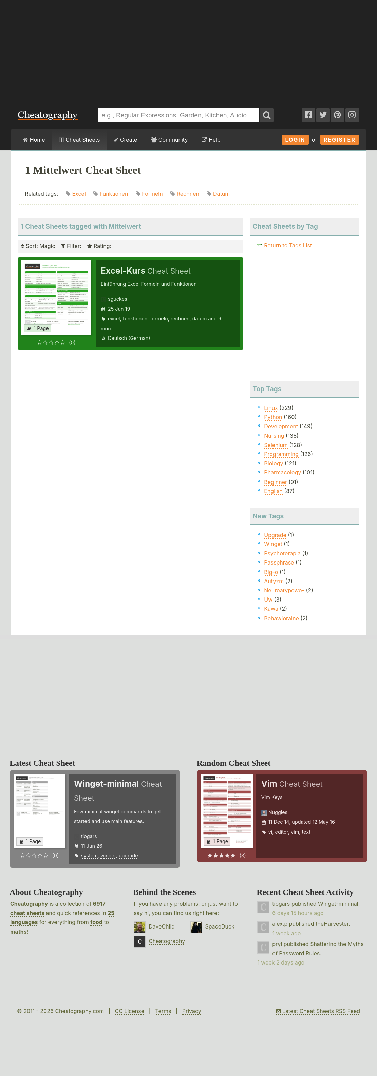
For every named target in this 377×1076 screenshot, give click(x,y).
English (273, 491)
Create (125, 139)
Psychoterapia (282, 553)
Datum (221, 193)
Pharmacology (282, 472)
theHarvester (332, 923)
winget (108, 855)
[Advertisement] (188, 50)
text (306, 832)
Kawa (271, 608)
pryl (277, 944)
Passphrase (279, 562)
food (96, 922)
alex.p (279, 923)
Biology (273, 463)
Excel (79, 193)
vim (295, 832)
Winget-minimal (338, 903)
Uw (268, 599)
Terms (163, 1011)
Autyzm (274, 581)
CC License (129, 1011)
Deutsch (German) (129, 338)
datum (199, 319)
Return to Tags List (288, 245)
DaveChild (162, 926)
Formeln (152, 193)
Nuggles (277, 812)
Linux (271, 407)
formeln (159, 319)
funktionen (135, 319)
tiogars (89, 836)
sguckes (117, 299)
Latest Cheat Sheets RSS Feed (318, 1011)
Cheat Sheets (79, 139)
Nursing (274, 435)
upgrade (128, 855)
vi (270, 832)
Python (273, 417)
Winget (273, 544)
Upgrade (275, 535)
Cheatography (29, 903)
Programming (281, 454)
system (89, 855)
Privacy (191, 1011)
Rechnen (188, 193)
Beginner (275, 482)
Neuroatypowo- (284, 590)
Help (211, 139)
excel (114, 319)
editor (281, 832)
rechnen (180, 319)
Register (340, 139)
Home (34, 139)
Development (281, 426)
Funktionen (114, 193)
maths (18, 931)
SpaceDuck (219, 926)
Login (295, 139)
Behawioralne (281, 618)
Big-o (271, 572)
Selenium (276, 444)
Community (169, 139)
